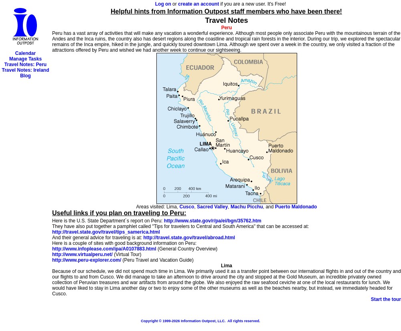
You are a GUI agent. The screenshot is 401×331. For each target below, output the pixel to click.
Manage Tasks (25, 59)
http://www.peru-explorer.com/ (86, 260)
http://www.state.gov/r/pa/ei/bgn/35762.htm (212, 221)
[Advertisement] (25, 199)
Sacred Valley (212, 207)
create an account (198, 4)
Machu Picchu (247, 207)
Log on (163, 4)
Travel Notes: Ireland (25, 70)
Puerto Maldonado (296, 207)
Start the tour (386, 299)
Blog (25, 76)
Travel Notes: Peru (25, 64)
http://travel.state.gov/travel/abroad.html (189, 237)
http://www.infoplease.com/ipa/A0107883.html (104, 249)
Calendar (25, 53)
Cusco (187, 207)
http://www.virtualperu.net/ (82, 254)
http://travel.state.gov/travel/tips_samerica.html (106, 232)
